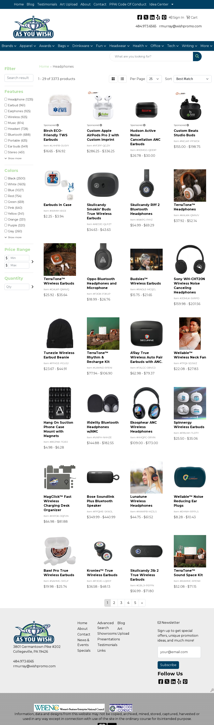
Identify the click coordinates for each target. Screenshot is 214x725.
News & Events (83, 642)
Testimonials (47, 4)
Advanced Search (105, 625)
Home (19, 4)
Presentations (105, 639)
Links (101, 650)
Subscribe (168, 665)
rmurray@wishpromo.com (180, 26)
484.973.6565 (146, 26)
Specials (83, 650)
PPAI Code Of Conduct (128, 4)
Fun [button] (99, 46)
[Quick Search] (151, 56)
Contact (100, 4)
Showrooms (105, 633)
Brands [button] (7, 46)
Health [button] (138, 46)
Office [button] (155, 46)
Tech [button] (171, 46)
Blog (30, 4)
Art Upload (69, 4)
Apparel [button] (26, 46)
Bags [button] (62, 46)
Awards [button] (45, 46)
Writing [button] (188, 46)
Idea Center (159, 4)
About (85, 4)
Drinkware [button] (80, 46)
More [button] (204, 46)
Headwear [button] (117, 46)
